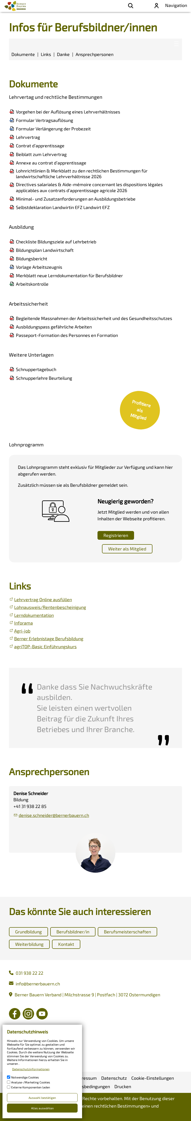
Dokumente (23, 54)
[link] (139, 410)
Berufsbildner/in (72, 931)
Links (46, 54)
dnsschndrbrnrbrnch (54, 815)
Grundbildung (28, 931)
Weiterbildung (29, 944)
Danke (63, 54)
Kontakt (66, 944)
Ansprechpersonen (94, 54)
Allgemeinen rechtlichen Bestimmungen (108, 1106)
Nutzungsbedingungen (33, 1114)
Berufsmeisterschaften (127, 931)
